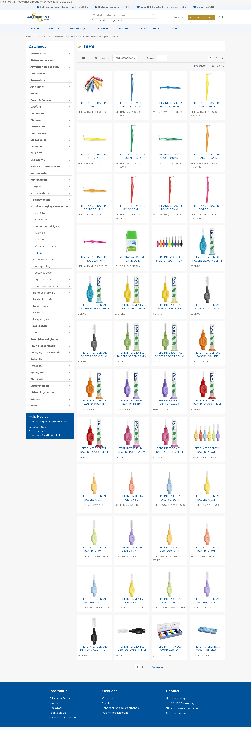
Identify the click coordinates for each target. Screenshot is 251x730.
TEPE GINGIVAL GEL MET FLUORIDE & (132, 259)
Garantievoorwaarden (62, 717)
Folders (123, 28)
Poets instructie (42, 272)
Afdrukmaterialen (41, 60)
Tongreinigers (41, 319)
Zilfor (33, 405)
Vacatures (108, 703)
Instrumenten (39, 173)
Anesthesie (37, 73)
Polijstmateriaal (42, 279)
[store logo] (38, 17)
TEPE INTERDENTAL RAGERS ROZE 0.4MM (131, 450)
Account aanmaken (201, 17)
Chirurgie (36, 120)
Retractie (36, 359)
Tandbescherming (44, 292)
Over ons (107, 698)
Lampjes (35, 186)
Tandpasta (39, 312)
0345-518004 (81, 7)
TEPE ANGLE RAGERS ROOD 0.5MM (132, 207)
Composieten (39, 133)
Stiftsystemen (39, 385)
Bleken (34, 93)
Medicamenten (40, 199)
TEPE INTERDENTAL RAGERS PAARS (131, 402)
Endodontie (38, 159)
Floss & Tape (40, 213)
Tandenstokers (42, 306)
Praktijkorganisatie (42, 345)
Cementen (37, 113)
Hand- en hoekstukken (45, 166)
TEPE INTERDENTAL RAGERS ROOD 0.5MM (207, 402)
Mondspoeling (41, 266)
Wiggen (35, 399)
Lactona (40, 239)
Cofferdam (37, 126)
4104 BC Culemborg (182, 703)
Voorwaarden (57, 712)
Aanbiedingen (78, 28)
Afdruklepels (38, 53)
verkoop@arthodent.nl (46, 435)
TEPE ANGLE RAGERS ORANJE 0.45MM (207, 156)
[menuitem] (35, 28)
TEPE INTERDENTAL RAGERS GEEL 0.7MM (132, 306)
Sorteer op (102, 58)
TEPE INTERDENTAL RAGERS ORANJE (207, 354)
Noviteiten (103, 28)
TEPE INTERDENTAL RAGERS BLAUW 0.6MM (207, 259)
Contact (174, 28)
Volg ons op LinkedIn (115, 712)
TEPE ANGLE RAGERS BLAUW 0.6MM (132, 104)
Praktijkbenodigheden (44, 339)
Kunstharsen (38, 179)
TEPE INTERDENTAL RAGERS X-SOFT (207, 450)
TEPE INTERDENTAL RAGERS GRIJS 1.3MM (207, 306)
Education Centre (148, 28)
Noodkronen (38, 325)
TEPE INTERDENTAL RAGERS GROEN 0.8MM (131, 354)
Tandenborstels (42, 299)
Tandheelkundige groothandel (121, 707)
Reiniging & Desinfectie (45, 352)
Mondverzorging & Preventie (49, 206)
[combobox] (124, 15)
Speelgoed (37, 372)
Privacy (53, 703)
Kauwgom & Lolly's (44, 259)
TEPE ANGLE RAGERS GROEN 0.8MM (132, 156)
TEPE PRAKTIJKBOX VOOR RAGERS (169, 648)
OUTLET (35, 332)
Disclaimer (55, 707)
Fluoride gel (40, 219)
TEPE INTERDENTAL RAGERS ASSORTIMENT (169, 259)
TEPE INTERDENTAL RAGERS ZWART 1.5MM (94, 648)
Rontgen (36, 365)
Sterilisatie (37, 379)
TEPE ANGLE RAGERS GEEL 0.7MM (207, 104)
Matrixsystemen (40, 193)
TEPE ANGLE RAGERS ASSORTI (94, 104)
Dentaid (40, 232)
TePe (38, 252)
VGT (211, 7)
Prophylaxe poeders (45, 286)
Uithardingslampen (42, 392)
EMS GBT (36, 153)
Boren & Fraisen (40, 99)
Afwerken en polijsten (44, 66)
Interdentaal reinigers (46, 226)
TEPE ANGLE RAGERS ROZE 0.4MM (207, 207)
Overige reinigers (45, 246)
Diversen (36, 146)
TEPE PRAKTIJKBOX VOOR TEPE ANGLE (207, 648)
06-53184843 (40, 431)
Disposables (38, 139)
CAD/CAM (36, 106)
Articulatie (37, 86)
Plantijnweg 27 (179, 698)
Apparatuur (37, 80)
